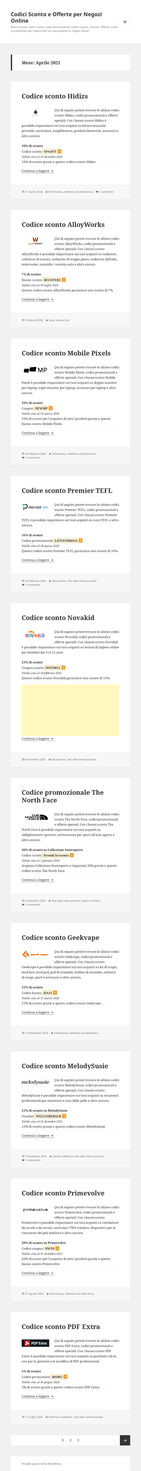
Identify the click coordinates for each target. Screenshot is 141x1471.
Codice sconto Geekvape (60, 937)
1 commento (32, 457)
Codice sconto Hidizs (55, 96)
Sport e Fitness (91, 900)
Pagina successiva (125, 1440)
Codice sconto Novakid (58, 617)
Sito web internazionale (82, 581)
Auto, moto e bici (59, 320)
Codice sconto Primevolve (63, 1193)
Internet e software (60, 1417)
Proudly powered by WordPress (41, 1463)
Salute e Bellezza (63, 1156)
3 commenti (106, 191)
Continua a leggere (38, 171)
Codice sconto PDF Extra (61, 1326)
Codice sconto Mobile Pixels (66, 353)
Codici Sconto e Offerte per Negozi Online (56, 17)
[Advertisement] (70, 710)
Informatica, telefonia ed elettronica (70, 191)
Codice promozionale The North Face (63, 796)
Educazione (59, 581)
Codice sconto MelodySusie (65, 1066)
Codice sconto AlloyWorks (63, 224)
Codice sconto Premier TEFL (67, 490)
